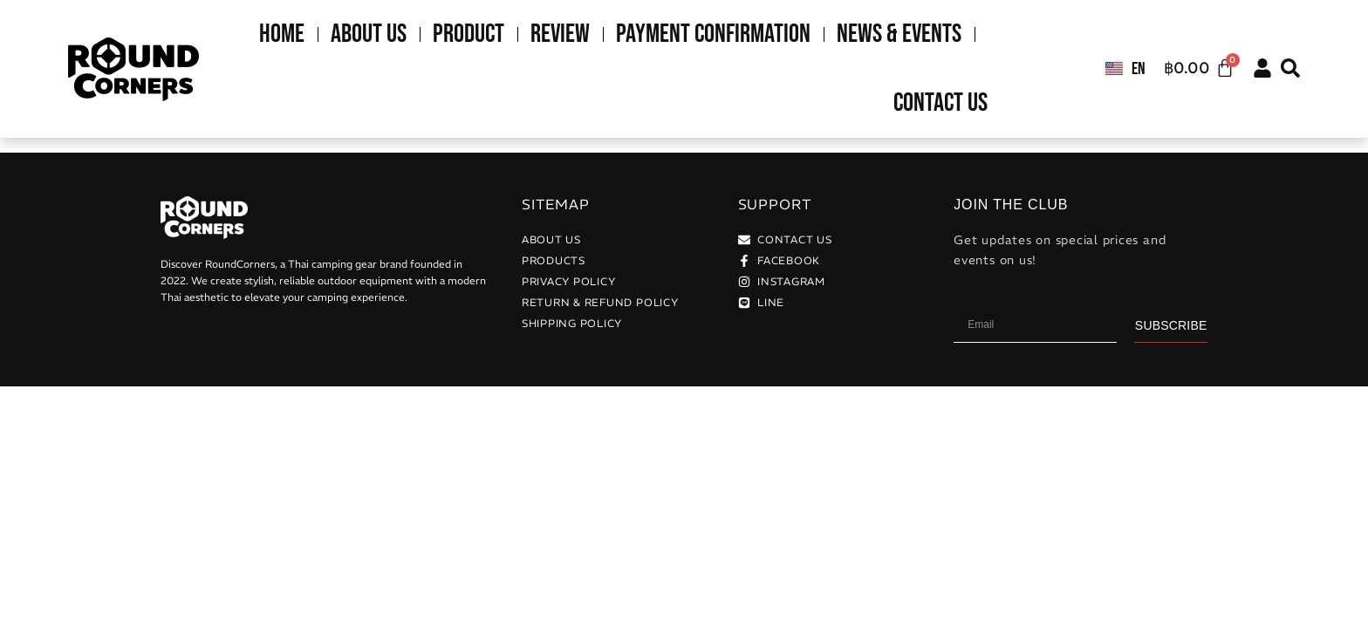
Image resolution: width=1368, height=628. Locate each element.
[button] (1290, 68)
